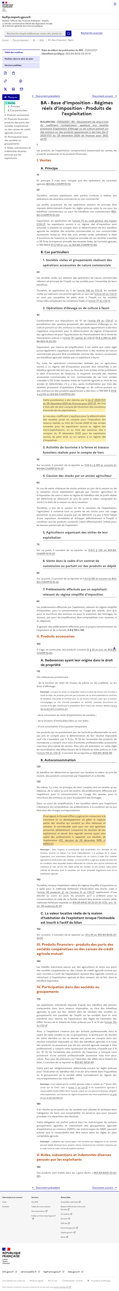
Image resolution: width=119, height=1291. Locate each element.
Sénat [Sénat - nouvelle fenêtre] (63, 1237)
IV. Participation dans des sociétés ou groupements (16, 140)
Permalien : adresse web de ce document (5, 81)
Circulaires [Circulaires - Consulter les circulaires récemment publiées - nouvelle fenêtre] (65, 1214)
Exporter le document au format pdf (5, 73)
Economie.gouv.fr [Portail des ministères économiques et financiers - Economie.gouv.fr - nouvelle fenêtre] (68, 1228)
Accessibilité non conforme (14, 1281)
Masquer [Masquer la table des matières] (12, 97)
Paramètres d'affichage (100, 1281)
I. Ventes (10, 103)
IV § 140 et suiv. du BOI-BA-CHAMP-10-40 (73, 245)
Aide (4, 1202)
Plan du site (53, 1281)
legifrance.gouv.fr (53, 1271)
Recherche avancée (91, 33)
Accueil (5, 40)
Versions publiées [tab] (13, 65)
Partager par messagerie (21, 89)
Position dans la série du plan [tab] (19, 58)
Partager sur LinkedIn (13, 89)
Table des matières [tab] (14, 52)
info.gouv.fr (8, 1271)
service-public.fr (29, 1271)
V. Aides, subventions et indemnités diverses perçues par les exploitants (17, 153)
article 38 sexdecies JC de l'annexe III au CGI (65, 892)
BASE (42, 40)
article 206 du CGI (88, 290)
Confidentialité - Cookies (72, 1281)
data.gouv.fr (74, 1271)
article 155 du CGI (48, 753)
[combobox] (35, 33)
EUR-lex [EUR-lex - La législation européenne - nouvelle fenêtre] (64, 1223)
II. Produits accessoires (16, 115)
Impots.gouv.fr (67, 1232)
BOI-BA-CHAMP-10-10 (58, 184)
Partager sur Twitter (5, 89)
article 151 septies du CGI (77, 338)
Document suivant (103, 96)
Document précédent (47, 96)
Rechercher (68, 33)
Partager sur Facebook (21, 81)
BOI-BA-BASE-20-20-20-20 (87, 902)
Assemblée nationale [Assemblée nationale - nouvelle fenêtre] (69, 1202)
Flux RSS (34, 1202)
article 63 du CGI (104, 294)
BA (34, 40)
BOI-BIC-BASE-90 (102, 753)
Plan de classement (21, 40)
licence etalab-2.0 (61, 1287)
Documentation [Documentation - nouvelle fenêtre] (38, 1211)
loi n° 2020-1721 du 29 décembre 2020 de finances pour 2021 (74, 401)
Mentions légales (37, 1281)
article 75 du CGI (98, 301)
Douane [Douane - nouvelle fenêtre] (64, 1218)
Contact (5, 1206)
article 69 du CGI (99, 320)
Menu (115, 4)
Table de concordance (40, 1206)
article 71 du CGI (77, 1087)
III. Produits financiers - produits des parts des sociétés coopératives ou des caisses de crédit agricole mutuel (17, 126)
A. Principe (14, 106)
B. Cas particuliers (17, 110)
